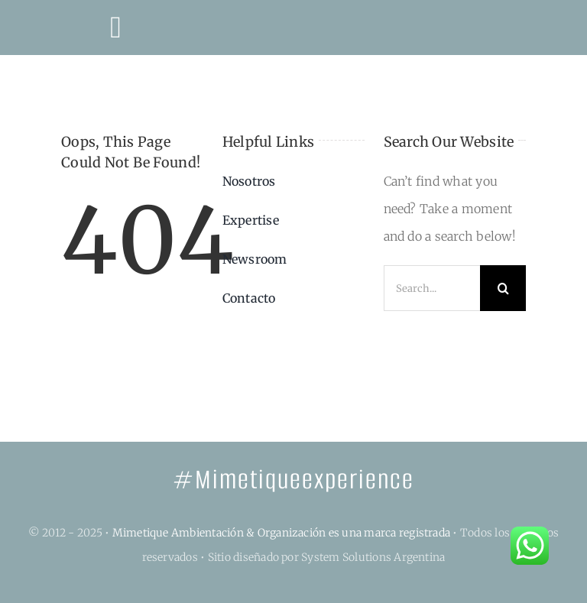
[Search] (503, 288)
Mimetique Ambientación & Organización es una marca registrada (281, 533)
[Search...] (432, 288)
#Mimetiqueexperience (293, 480)
